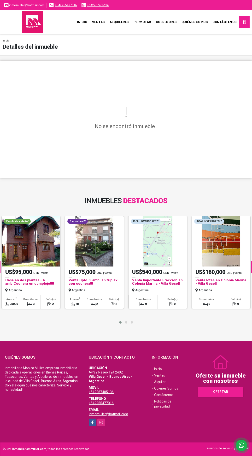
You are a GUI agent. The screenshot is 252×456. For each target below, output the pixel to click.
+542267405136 (98, 5)
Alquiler (160, 382)
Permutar (142, 22)
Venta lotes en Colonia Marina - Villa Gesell (220, 282)
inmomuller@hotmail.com (108, 414)
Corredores (166, 22)
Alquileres (119, 22)
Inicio (82, 22)
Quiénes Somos (195, 22)
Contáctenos (224, 22)
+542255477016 (66, 5)
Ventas (98, 22)
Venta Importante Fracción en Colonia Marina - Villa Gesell (157, 282)
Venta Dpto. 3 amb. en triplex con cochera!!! (93, 282)
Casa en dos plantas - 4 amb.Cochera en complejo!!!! (29, 282)
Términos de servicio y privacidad (227, 448)
